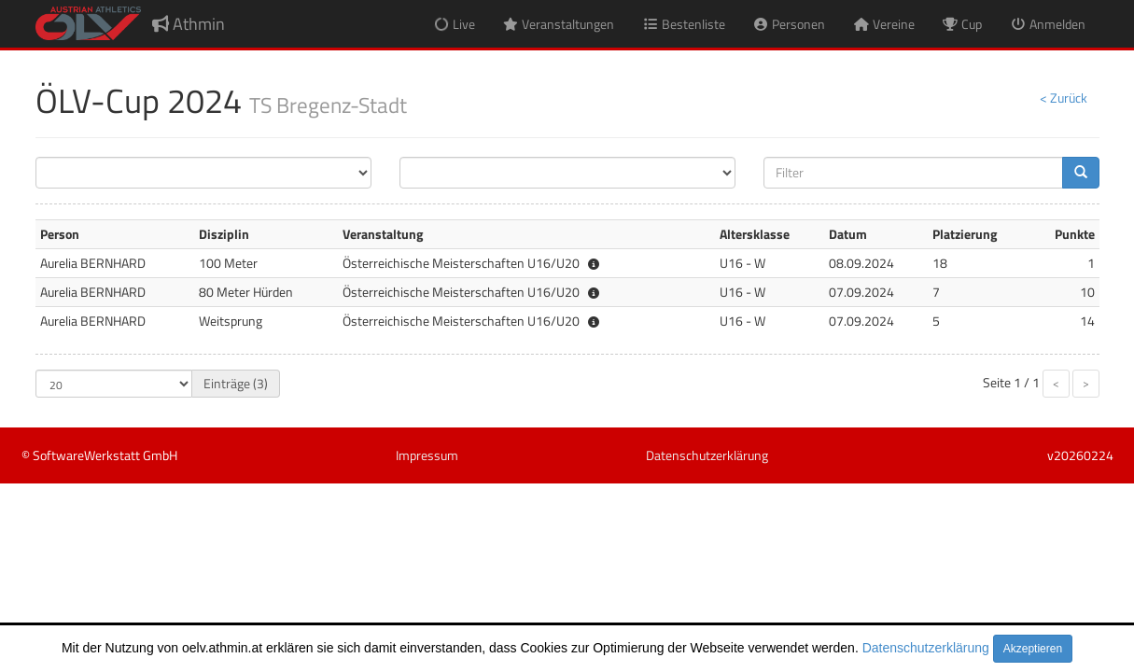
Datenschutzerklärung (925, 647)
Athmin (188, 23)
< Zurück (1063, 97)
